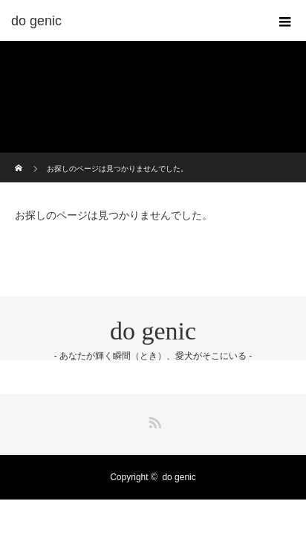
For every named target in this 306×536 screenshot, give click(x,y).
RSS (153, 420)
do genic (153, 331)
